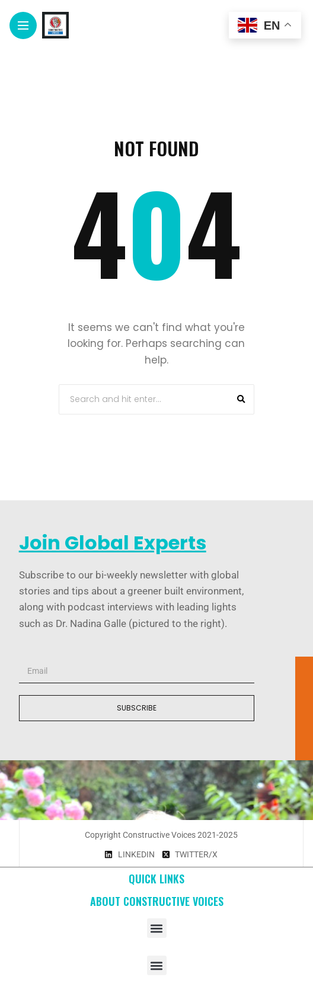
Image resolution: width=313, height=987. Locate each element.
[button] (157, 928)
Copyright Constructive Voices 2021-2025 (161, 835)
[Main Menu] (23, 26)
